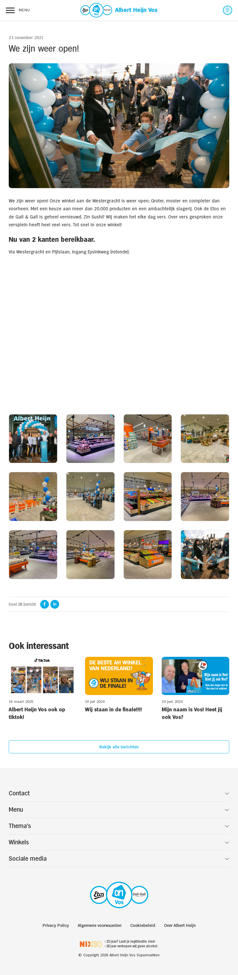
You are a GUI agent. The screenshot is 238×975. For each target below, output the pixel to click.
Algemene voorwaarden (99, 925)
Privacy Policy (56, 925)
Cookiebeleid (142, 925)
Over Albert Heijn (180, 925)
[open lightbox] (33, 438)
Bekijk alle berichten (119, 746)
